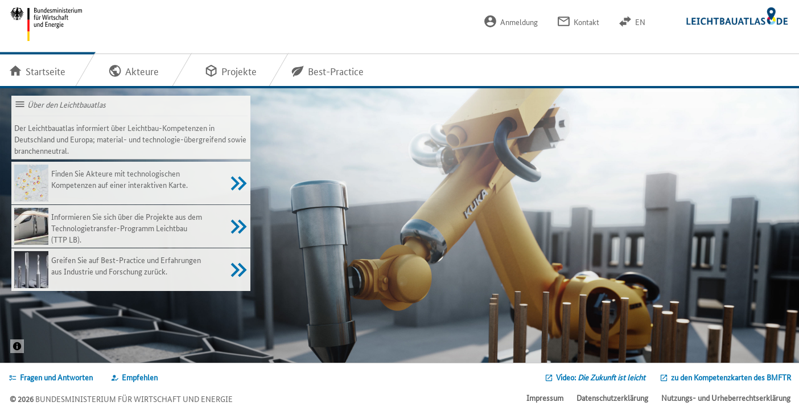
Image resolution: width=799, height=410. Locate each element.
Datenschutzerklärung (612, 397)
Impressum (544, 397)
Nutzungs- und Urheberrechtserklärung (725, 397)
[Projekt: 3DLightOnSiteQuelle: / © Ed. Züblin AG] (17, 346)
